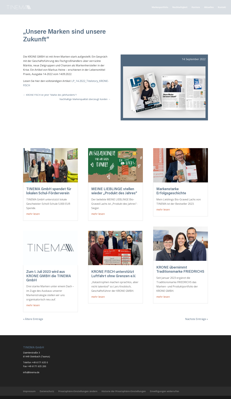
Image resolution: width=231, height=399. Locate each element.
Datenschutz (47, 391)
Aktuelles (209, 7)
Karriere (196, 7)
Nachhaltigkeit (179, 7)
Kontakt (222, 7)
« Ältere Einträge (33, 319)
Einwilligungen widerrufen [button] (164, 391)
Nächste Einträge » (196, 319)
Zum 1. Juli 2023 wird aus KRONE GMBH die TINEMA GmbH (48, 276)
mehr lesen (33, 214)
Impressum (29, 391)
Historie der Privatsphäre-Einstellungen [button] (124, 391)
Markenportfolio (160, 7)
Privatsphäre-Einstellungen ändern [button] (77, 391)
